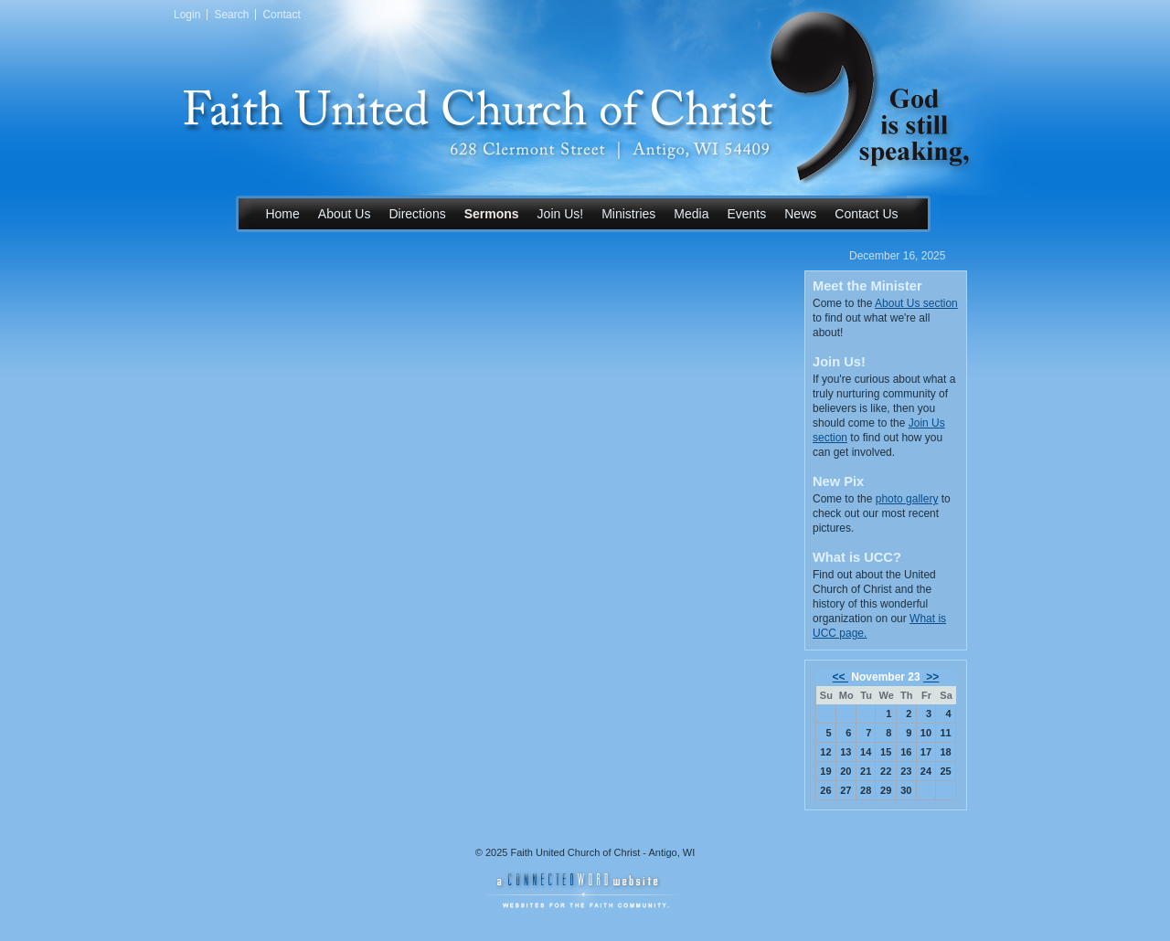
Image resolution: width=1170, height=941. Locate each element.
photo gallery (907, 498)
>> (931, 677)
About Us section (916, 303)
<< (840, 677)
